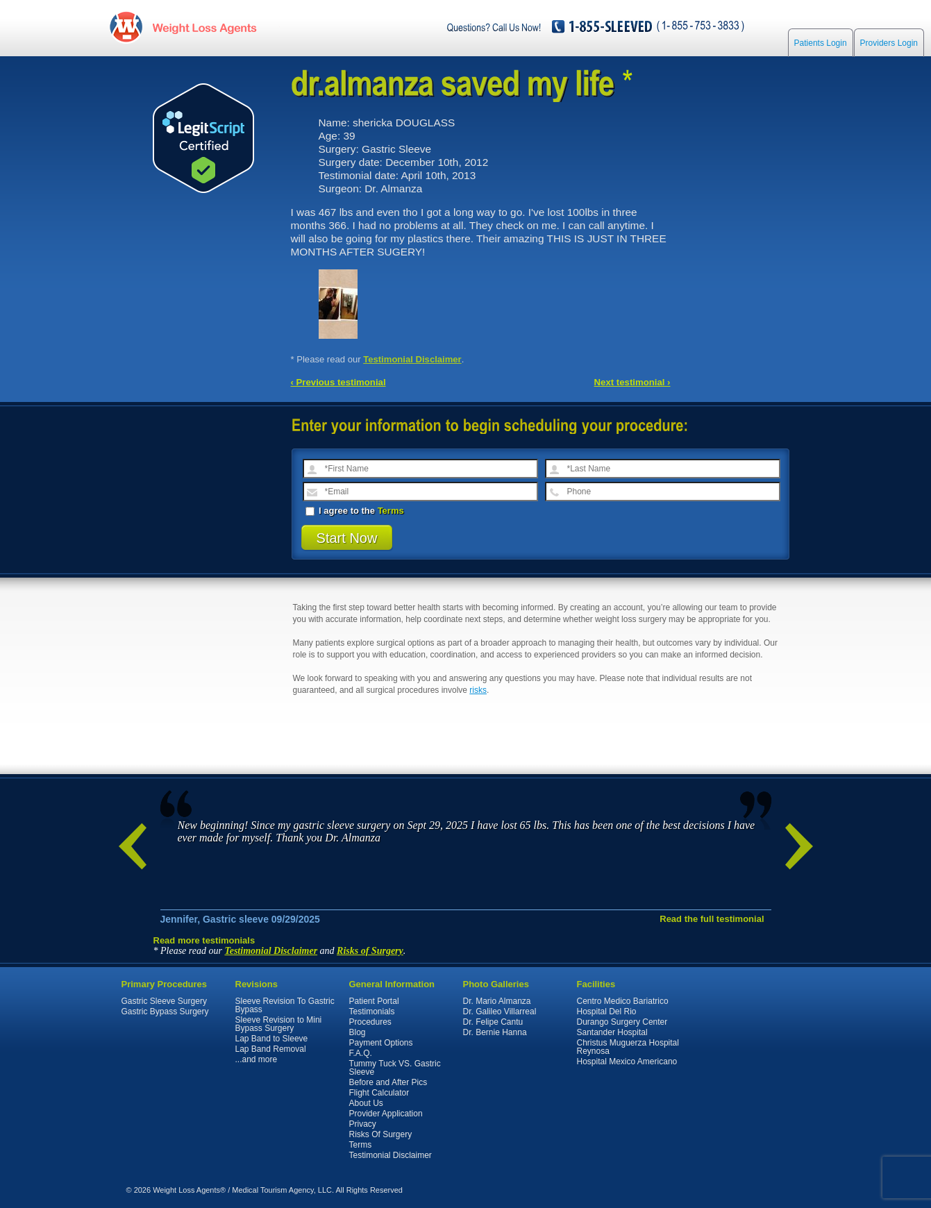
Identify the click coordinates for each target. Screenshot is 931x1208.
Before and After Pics (388, 1082)
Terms (391, 510)
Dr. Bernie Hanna (495, 1032)
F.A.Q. (360, 1053)
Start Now (347, 538)
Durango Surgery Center (622, 1022)
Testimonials (372, 1011)
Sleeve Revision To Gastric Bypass (285, 1005)
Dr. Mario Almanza (497, 1001)
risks (478, 690)
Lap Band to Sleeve (271, 1038)
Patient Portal (374, 1001)
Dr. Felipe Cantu (493, 1022)
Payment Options (381, 1043)
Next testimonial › (632, 382)
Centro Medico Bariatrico (623, 1001)
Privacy (362, 1124)
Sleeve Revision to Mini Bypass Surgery (278, 1024)
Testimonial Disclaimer (412, 359)
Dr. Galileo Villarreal (500, 1011)
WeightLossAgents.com (204, 27)
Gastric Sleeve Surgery (164, 1001)
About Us (366, 1103)
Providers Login (889, 43)
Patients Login (820, 43)
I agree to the (354, 510)
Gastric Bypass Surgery (165, 1011)
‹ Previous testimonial (338, 382)
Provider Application (386, 1113)
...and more (256, 1059)
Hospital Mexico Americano (627, 1061)
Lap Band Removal (270, 1049)
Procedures (370, 1022)
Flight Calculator (379, 1093)
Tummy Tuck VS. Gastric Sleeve (395, 1068)
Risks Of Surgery (380, 1134)
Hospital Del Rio (607, 1011)
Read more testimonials (204, 940)
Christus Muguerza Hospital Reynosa (628, 1047)
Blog (357, 1032)
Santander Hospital (612, 1032)
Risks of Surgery (370, 951)
